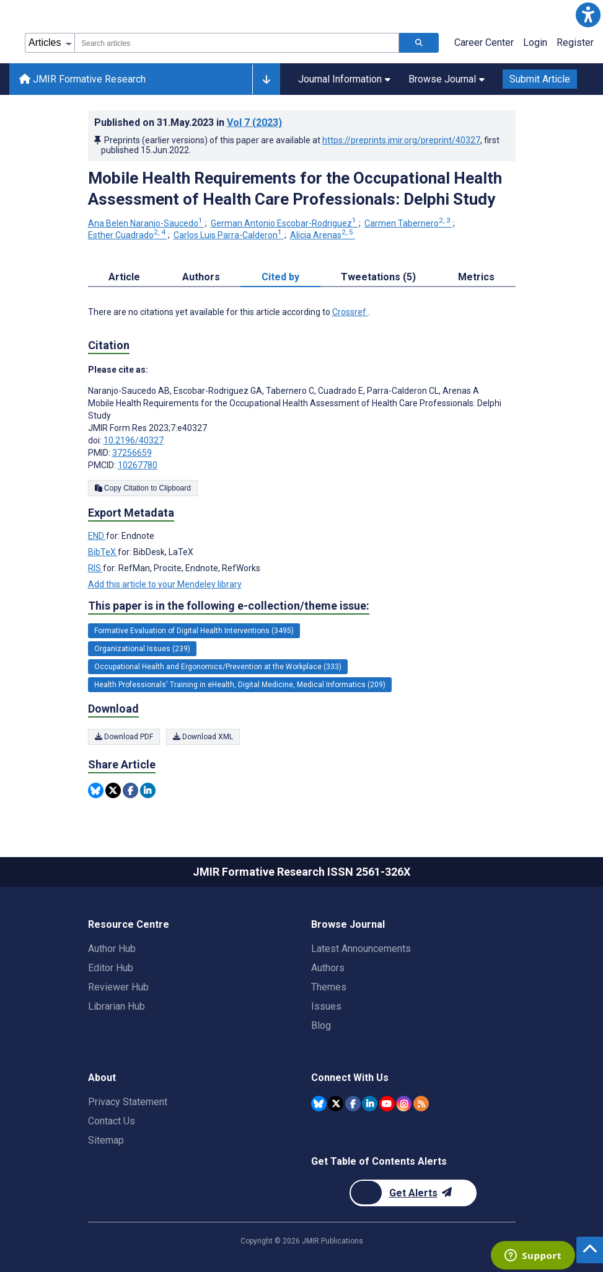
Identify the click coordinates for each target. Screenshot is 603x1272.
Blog (321, 1025)
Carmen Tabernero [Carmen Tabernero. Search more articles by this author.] (408, 223)
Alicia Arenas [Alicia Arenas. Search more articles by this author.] (322, 235)
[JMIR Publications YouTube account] (387, 1103)
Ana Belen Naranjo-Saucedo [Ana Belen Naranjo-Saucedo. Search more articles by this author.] (146, 223)
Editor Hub (110, 968)
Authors (328, 968)
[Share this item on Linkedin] (148, 790)
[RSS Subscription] (421, 1103)
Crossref (350, 312)
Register (575, 42)
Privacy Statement (127, 1102)
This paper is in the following (228, 605)
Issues (326, 1006)
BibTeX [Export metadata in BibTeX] (103, 552)
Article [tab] (124, 277)
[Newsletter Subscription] (413, 1193)
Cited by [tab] (280, 277)
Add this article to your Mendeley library (165, 584)
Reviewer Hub (118, 987)
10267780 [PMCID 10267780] (137, 465)
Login (535, 42)
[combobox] (236, 43)
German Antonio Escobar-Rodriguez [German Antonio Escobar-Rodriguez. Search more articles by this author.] (284, 223)
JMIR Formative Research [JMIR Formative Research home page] (82, 79)
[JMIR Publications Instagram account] (404, 1103)
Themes (328, 987)
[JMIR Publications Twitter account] (335, 1103)
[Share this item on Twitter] (113, 790)
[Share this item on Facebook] (130, 790)
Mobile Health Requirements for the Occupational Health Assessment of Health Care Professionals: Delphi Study (295, 188)
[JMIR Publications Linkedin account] (369, 1103)
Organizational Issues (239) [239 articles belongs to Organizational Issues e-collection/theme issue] (142, 648)
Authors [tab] (201, 277)
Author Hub (112, 948)
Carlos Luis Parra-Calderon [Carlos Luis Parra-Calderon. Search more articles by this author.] (229, 235)
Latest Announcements (361, 948)
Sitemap (106, 1140)
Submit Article (539, 79)
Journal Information (344, 79)
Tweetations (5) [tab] (378, 277)
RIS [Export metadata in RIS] (95, 568)
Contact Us (111, 1121)
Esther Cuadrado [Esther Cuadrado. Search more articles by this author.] (127, 235)
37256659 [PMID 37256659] (132, 453)
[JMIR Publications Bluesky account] (319, 1103)
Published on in (188, 122)
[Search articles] (419, 43)
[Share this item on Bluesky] (95, 790)
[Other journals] (266, 79)
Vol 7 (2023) (254, 122)
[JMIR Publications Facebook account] (353, 1103)
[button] (588, 15)
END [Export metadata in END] (97, 536)
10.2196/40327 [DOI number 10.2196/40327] (133, 440)
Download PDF (124, 736)
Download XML (203, 736)
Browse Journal (446, 79)
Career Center (484, 42)
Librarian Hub (116, 1006)
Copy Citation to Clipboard (143, 488)
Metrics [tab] (476, 277)
